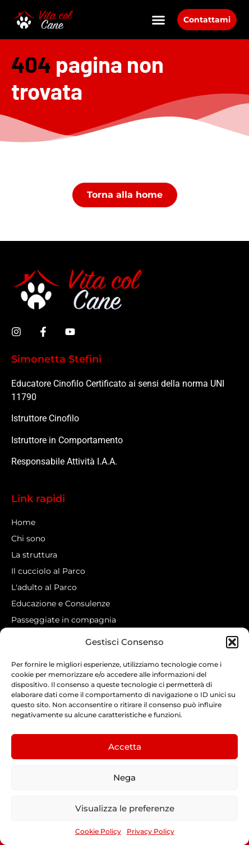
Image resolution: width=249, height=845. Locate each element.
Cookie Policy (98, 831)
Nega (124, 777)
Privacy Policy (150, 831)
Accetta (124, 746)
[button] (232, 642)
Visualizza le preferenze (124, 808)
